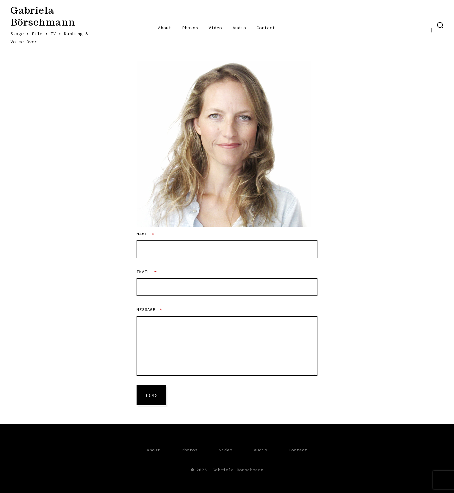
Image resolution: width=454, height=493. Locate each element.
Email (147, 271)
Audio (239, 27)
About (164, 27)
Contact (265, 27)
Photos (190, 27)
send (151, 395)
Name (145, 234)
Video (215, 27)
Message (149, 309)
